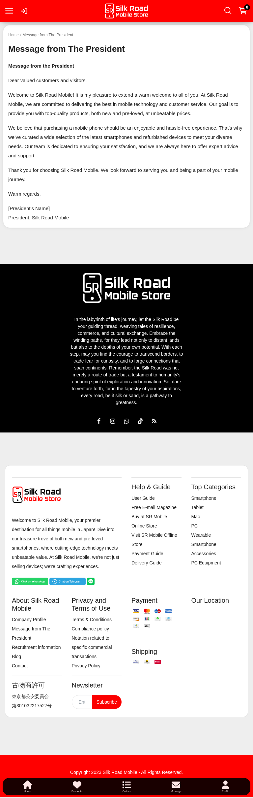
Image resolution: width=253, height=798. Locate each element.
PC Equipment (206, 562)
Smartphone (203, 498)
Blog (16, 656)
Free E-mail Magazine (154, 507)
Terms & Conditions (92, 619)
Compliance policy (90, 628)
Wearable (201, 535)
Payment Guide (147, 553)
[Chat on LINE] (91, 581)
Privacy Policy (86, 665)
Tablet (197, 507)
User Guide (143, 498)
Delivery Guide (146, 562)
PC (194, 525)
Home (13, 35)
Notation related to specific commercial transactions (92, 647)
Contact (20, 665)
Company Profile (29, 619)
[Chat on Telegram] (67, 581)
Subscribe (107, 702)
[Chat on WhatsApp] (30, 581)
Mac (195, 516)
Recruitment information (36, 647)
